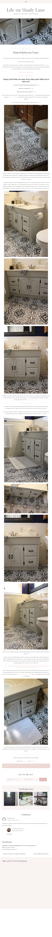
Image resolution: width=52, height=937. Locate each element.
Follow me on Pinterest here (26, 72)
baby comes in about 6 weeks (24, 674)
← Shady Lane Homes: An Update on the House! (14, 854)
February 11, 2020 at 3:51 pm (13, 820)
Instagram (25, 761)
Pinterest (33, 761)
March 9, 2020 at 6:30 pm (17, 830)
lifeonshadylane (17, 828)
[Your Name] (14, 779)
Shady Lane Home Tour (34, 48)
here (46, 65)
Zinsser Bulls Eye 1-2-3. (32, 399)
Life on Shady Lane (26, 10)
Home (26, 48)
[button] (26, 1)
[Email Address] (30, 779)
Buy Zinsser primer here (26, 403)
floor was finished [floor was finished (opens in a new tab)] (13, 97)
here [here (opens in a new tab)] (39, 102)
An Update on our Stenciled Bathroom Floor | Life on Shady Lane (18, 845)
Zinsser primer (26, 754)
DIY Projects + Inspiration (18, 48)
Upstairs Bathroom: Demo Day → (42, 854)
